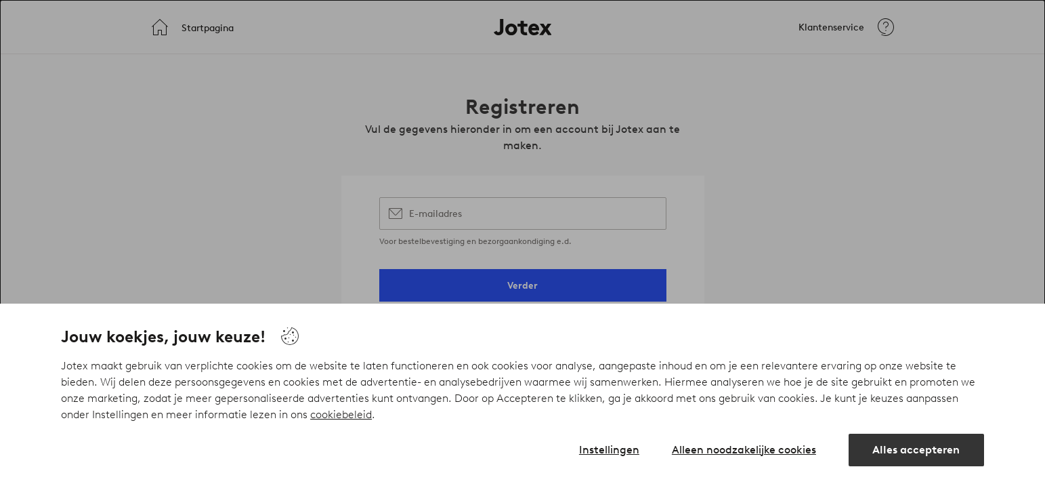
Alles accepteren (916, 449)
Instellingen (609, 449)
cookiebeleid (341, 414)
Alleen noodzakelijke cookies (744, 449)
